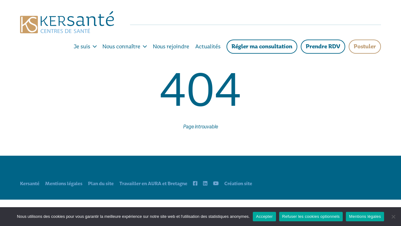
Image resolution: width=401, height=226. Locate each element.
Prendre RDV (323, 46)
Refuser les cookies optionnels (311, 216)
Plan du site (101, 183)
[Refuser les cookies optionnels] (393, 216)
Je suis (85, 46)
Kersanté (29, 183)
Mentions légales (63, 183)
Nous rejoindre (171, 46)
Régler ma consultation (262, 46)
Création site (238, 183)
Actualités (208, 46)
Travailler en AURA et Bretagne (153, 183)
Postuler (365, 46)
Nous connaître (124, 46)
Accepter (264, 216)
